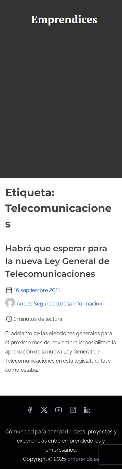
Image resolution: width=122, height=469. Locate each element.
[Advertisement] (61, 113)
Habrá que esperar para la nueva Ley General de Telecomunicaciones (57, 261)
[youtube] (58, 412)
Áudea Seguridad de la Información (53, 304)
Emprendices (83, 459)
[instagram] (73, 412)
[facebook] (29, 412)
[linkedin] (87, 412)
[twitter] (44, 412)
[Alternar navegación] (60, 41)
